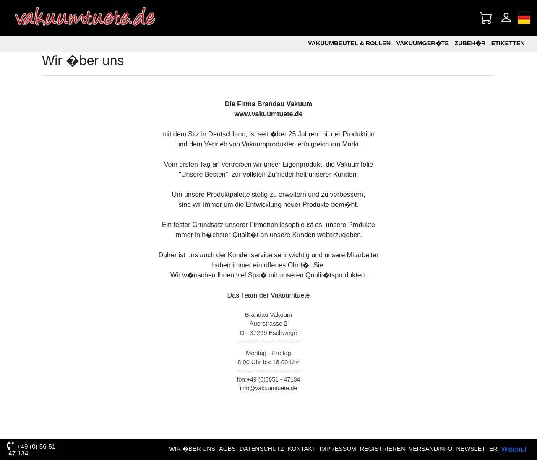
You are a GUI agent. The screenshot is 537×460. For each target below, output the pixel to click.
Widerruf (514, 449)
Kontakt (302, 448)
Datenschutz (262, 448)
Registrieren (382, 448)
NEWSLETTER (476, 448)
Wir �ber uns (192, 448)
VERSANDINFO (431, 448)
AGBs (227, 448)
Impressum (338, 448)
